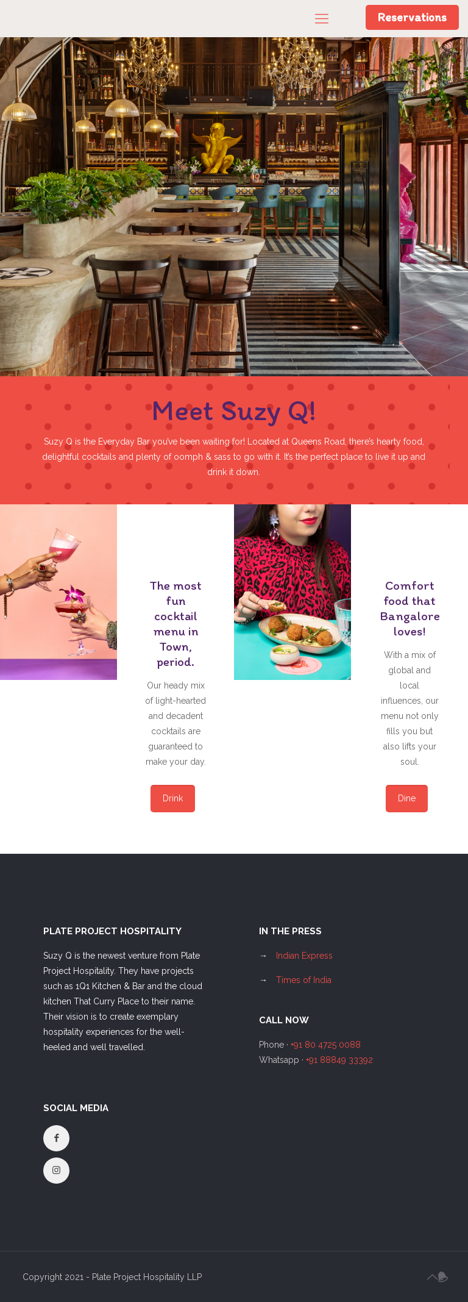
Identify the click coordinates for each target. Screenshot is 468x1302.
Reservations (412, 17)
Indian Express (304, 955)
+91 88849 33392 (339, 1060)
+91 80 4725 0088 (326, 1045)
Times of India (304, 980)
